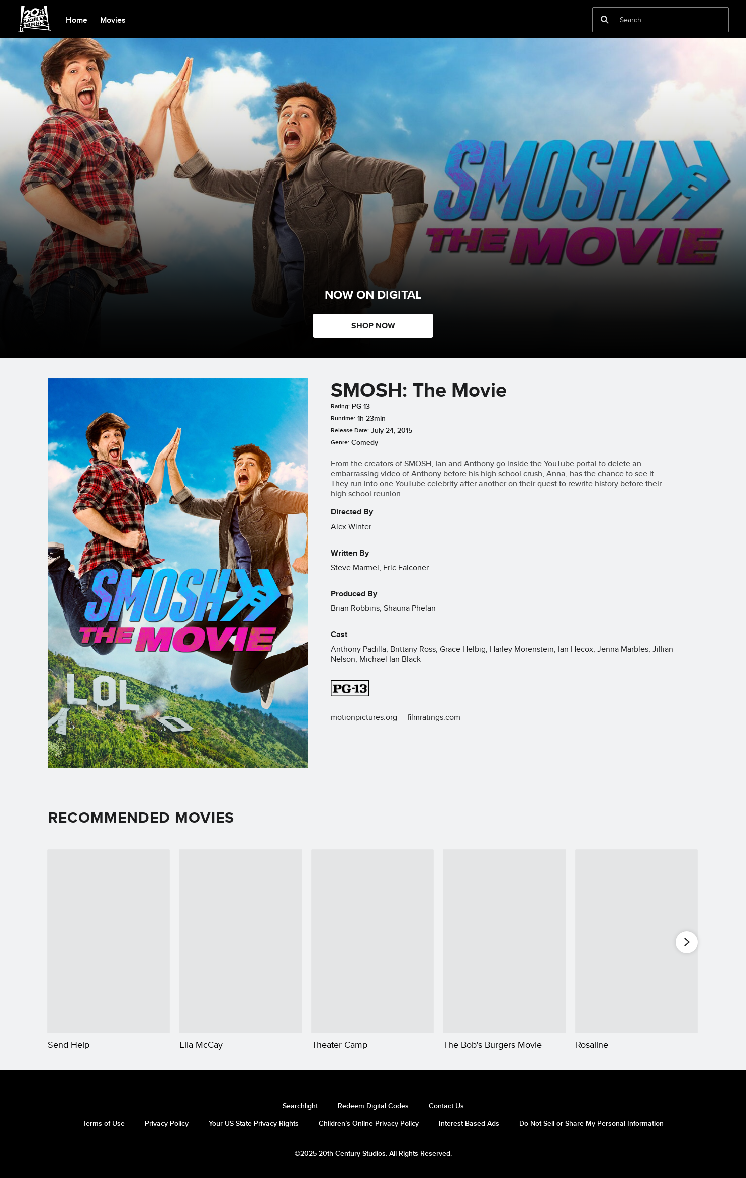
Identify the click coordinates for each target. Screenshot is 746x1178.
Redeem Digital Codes (373, 1106)
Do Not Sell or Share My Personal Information (591, 1123)
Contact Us (446, 1106)
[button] (687, 942)
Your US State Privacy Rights (254, 1123)
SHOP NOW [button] (373, 325)
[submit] (605, 20)
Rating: (340, 406)
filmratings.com (433, 717)
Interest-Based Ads (469, 1123)
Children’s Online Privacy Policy (369, 1123)
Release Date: (350, 430)
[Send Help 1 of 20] (108, 941)
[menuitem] (76, 19)
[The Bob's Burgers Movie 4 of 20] (504, 941)
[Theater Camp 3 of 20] (372, 941)
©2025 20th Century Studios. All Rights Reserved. (373, 1153)
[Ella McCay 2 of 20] (240, 941)
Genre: (340, 442)
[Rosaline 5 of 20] (636, 941)
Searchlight (300, 1106)
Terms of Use (103, 1123)
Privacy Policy (167, 1123)
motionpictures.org (364, 717)
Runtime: (343, 418)
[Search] (653, 20)
